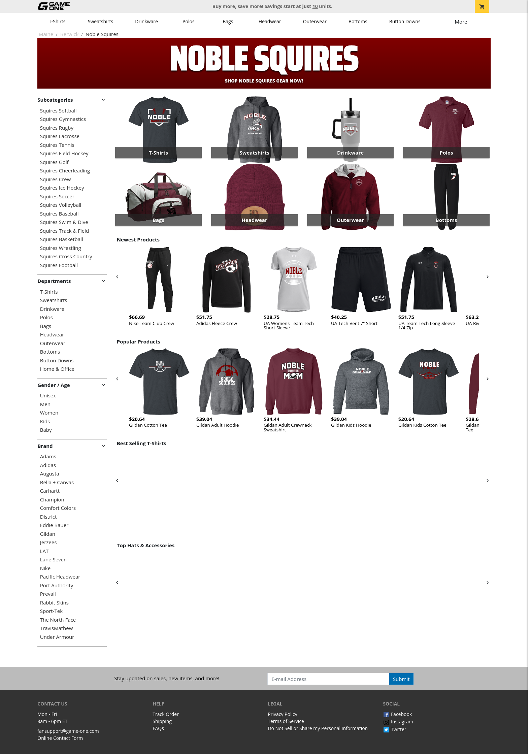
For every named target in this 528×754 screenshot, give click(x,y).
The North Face (58, 620)
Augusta (49, 474)
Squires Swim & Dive (64, 222)
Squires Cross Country (66, 256)
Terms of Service (286, 721)
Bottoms (358, 21)
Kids (45, 421)
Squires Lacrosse (59, 136)
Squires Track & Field (64, 231)
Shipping (162, 721)
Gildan (47, 534)
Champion (52, 499)
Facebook (397, 714)
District (48, 517)
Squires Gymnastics (63, 119)
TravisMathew (56, 628)
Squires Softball (58, 110)
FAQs (158, 728)
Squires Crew (55, 179)
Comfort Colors (58, 508)
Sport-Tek (51, 611)
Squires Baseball (59, 214)
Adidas (48, 465)
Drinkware (146, 21)
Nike (45, 568)
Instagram (398, 721)
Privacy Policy (282, 714)
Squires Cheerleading (65, 170)
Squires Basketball (61, 239)
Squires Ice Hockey (62, 188)
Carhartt (50, 491)
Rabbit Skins (54, 602)
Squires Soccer (57, 196)
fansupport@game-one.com (68, 731)
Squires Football (59, 265)
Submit (401, 679)
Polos (188, 21)
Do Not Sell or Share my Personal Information (318, 728)
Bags (228, 21)
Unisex (48, 395)
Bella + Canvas (57, 482)
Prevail (48, 594)
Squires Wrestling (60, 248)
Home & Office (57, 369)
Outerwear (315, 21)
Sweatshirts (100, 21)
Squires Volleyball (60, 205)
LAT (44, 551)
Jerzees (48, 542)
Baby (46, 430)
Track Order (166, 714)
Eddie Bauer (54, 525)
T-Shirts (57, 21)
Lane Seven (53, 559)
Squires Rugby (56, 128)
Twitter (394, 729)
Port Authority (56, 585)
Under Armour (57, 637)
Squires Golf (54, 162)
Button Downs (405, 21)
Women (49, 413)
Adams (48, 456)
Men (45, 404)
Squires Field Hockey (64, 153)
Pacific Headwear (60, 577)
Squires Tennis (57, 145)
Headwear (270, 21)
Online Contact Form (60, 738)
